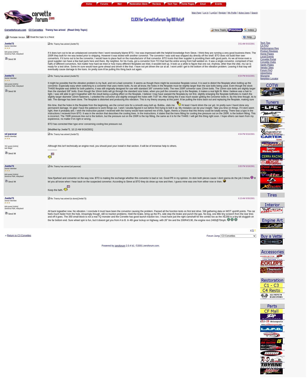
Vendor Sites (267, 67)
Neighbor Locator (269, 78)
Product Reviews (269, 51)
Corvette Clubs (268, 62)
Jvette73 (9, 43)
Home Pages (267, 54)
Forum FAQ (266, 70)
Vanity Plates (267, 64)
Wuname (265, 75)
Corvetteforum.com (15, 30)
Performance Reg (269, 48)
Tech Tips (265, 43)
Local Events (267, 56)
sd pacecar (11, 134)
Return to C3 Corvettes (19, 235)
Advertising (266, 73)
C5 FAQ (264, 45)
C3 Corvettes (36, 30)
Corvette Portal (268, 59)
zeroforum (120, 245)
